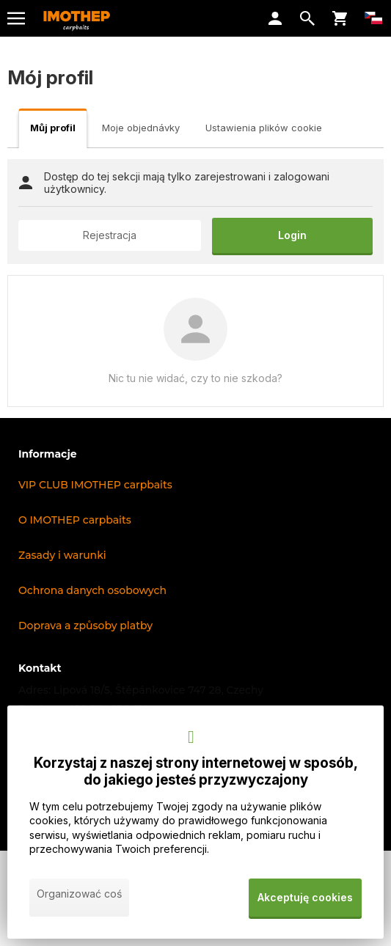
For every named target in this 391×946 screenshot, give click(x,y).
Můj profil (53, 127)
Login (292, 235)
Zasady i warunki (62, 555)
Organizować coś (79, 893)
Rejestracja (109, 235)
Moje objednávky (141, 127)
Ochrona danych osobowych (92, 590)
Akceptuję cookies (305, 897)
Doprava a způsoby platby (85, 625)
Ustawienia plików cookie (263, 127)
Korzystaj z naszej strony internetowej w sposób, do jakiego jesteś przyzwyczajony (196, 771)
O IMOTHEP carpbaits (74, 520)
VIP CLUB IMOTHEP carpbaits (95, 484)
